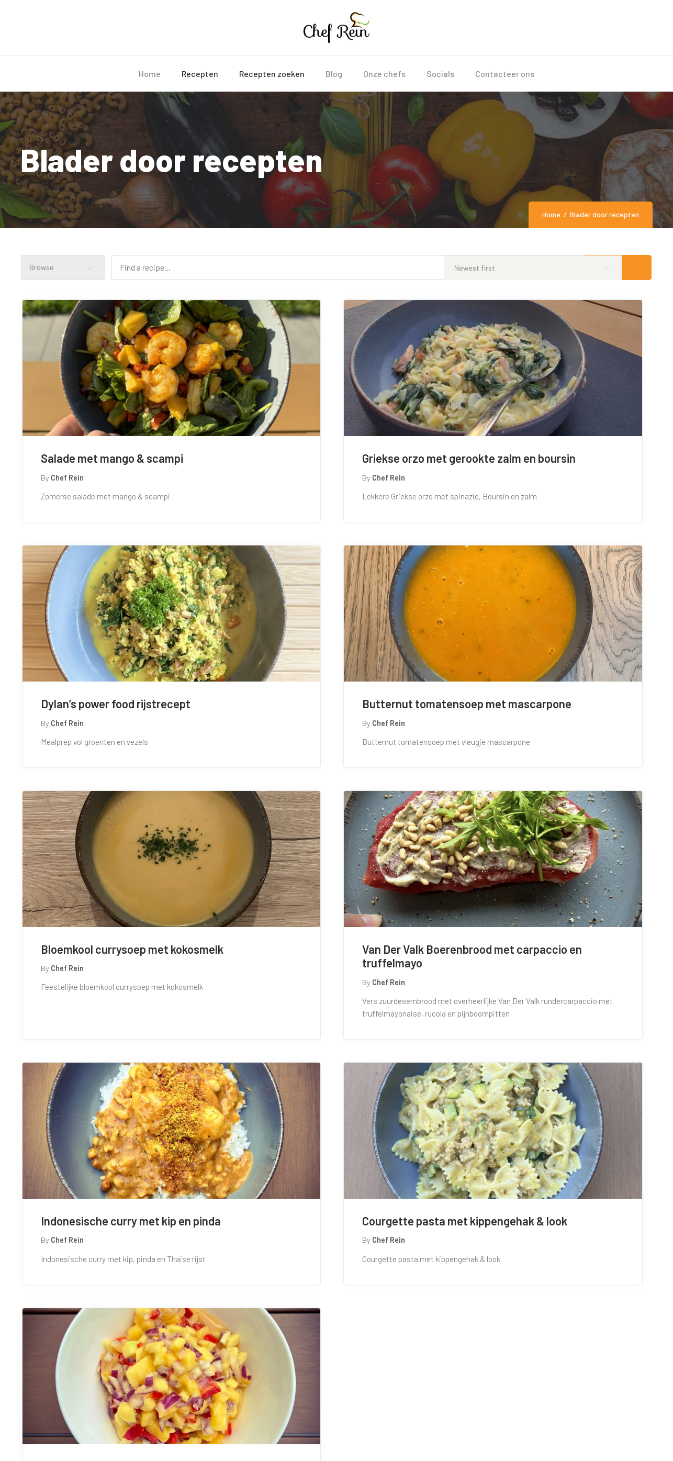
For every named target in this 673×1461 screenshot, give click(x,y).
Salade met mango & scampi (110, 458)
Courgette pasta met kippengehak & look (309, 1015)
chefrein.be (103, 1437)
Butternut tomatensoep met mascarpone (111, 734)
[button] (348, 1196)
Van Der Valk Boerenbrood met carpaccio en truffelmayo (550, 734)
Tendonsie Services (197, 1437)
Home (551, 214)
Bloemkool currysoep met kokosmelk (320, 734)
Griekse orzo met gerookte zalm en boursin (336, 464)
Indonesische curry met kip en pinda (114, 1015)
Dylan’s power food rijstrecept (548, 458)
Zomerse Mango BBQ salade (543, 1008)
